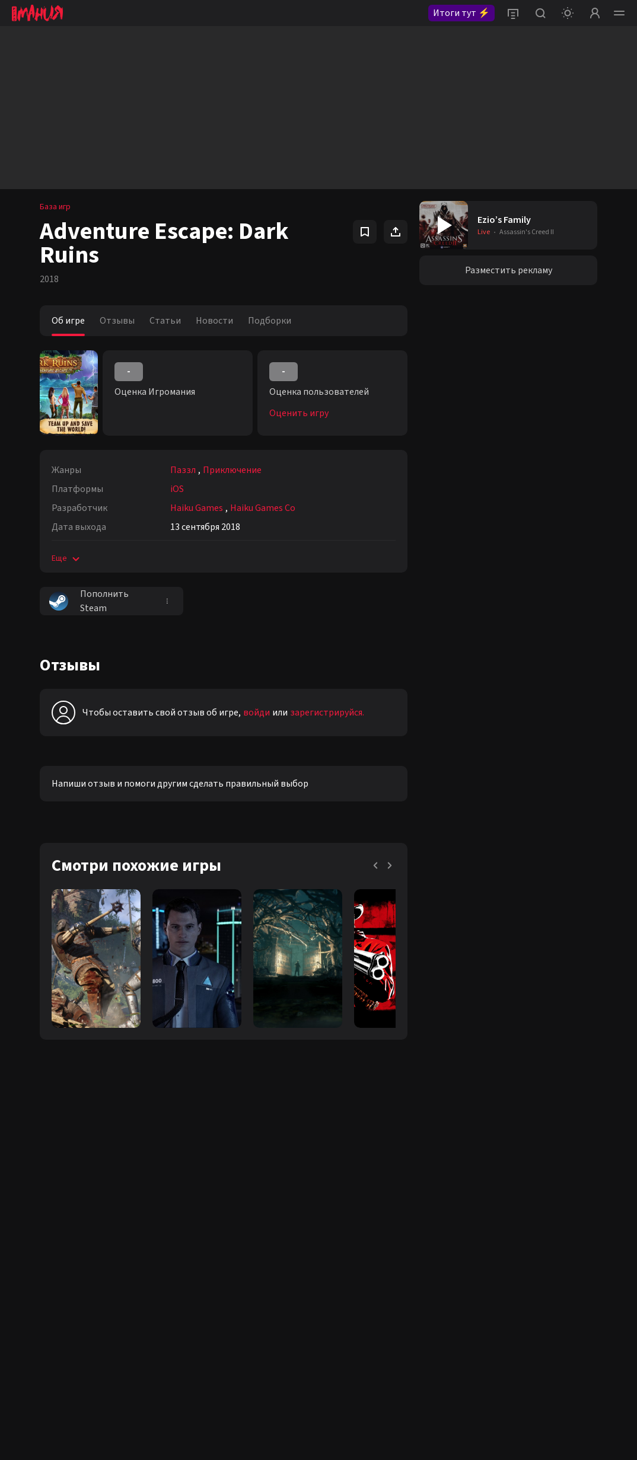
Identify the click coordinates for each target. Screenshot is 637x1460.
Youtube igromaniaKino (52, 1235)
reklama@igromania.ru (297, 1152)
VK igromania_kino (44, 1194)
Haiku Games (196, 508)
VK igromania (35, 1152)
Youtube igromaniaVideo (55, 1215)
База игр (55, 207)
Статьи (165, 321)
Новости (214, 321)
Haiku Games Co (262, 508)
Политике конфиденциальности (500, 1377)
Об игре (68, 321)
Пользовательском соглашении (363, 1388)
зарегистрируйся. (327, 712)
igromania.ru (512, 1312)
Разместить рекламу (508, 270)
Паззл (183, 470)
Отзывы (117, 321)
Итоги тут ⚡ (461, 13)
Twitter (126, 1152)
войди (256, 712)
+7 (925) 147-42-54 (289, 1194)
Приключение (232, 470)
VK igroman (32, 1173)
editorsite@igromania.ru (301, 1173)
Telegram (130, 1173)
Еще (67, 558)
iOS (177, 489)
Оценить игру (299, 413)
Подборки (269, 321)
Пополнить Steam (89, 601)
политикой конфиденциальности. (527, 1242)
